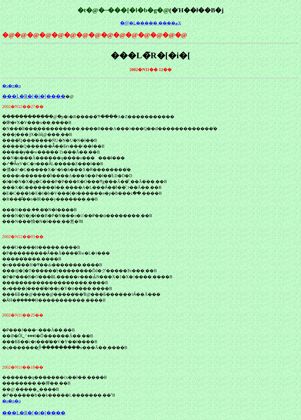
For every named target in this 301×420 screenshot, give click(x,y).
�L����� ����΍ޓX (150, 23)
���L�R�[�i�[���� (33, 96)
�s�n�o (11, 86)
